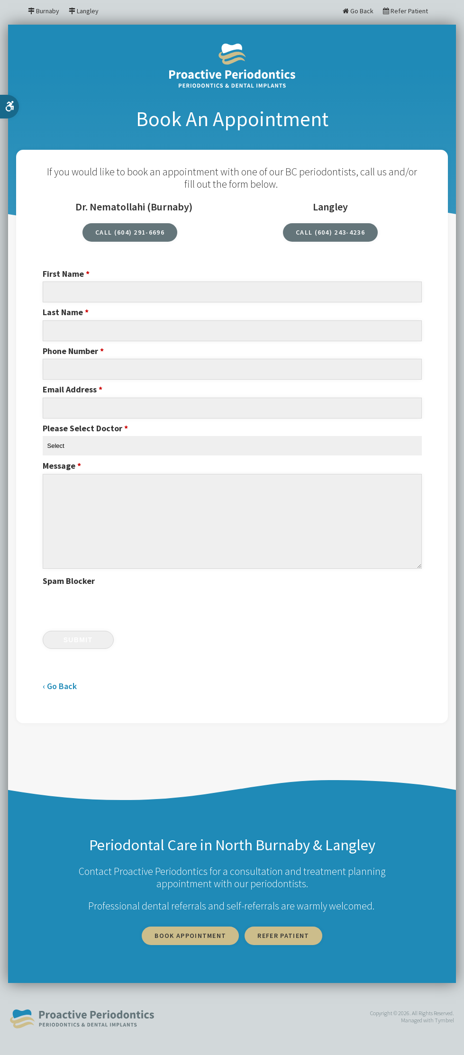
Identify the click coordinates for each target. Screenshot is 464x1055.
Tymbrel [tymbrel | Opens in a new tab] (444, 1020)
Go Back (358, 11)
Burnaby (47, 11)
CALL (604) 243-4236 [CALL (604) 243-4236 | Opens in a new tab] (330, 232)
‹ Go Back (60, 686)
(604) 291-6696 (139, 232)
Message (62, 466)
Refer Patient (405, 11)
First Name (66, 274)
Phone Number (73, 351)
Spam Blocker (69, 581)
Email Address (72, 389)
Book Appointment (190, 935)
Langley (88, 11)
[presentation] (98, 603)
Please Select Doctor (85, 428)
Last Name (66, 312)
